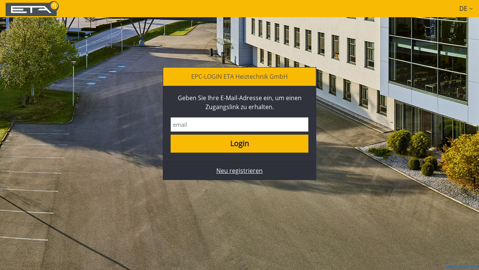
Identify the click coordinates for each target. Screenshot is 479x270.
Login (239, 143)
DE (467, 8)
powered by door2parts (462, 266)
